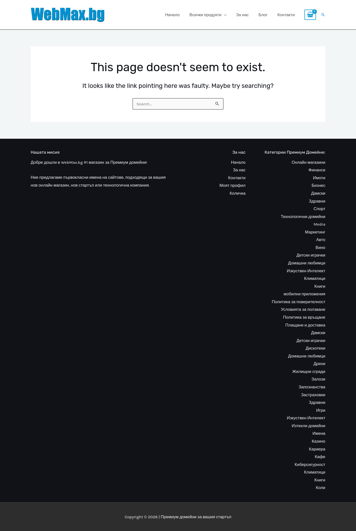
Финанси (316, 169)
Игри (320, 410)
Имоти (319, 177)
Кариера (317, 449)
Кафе (320, 456)
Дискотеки (315, 348)
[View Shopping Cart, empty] (310, 15)
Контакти (286, 14)
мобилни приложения (304, 293)
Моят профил (232, 185)
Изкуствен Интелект (306, 270)
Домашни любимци (306, 262)
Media (319, 224)
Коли (320, 487)
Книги (320, 286)
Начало (172, 14)
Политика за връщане (304, 317)
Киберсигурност (310, 464)
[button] (323, 15)
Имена (319, 433)
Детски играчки (311, 255)
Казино (318, 441)
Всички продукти (205, 14)
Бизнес (318, 185)
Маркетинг (315, 232)
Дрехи (319, 363)
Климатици (314, 278)
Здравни (317, 201)
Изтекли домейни (308, 425)
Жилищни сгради (308, 371)
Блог (263, 14)
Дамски (318, 193)
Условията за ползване (303, 309)
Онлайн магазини (308, 162)
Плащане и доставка (305, 325)
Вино (320, 247)
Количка (238, 193)
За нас (242, 14)
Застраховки (313, 394)
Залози (318, 379)
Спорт (319, 208)
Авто (320, 239)
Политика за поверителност (298, 301)
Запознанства (312, 386)
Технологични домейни (303, 216)
